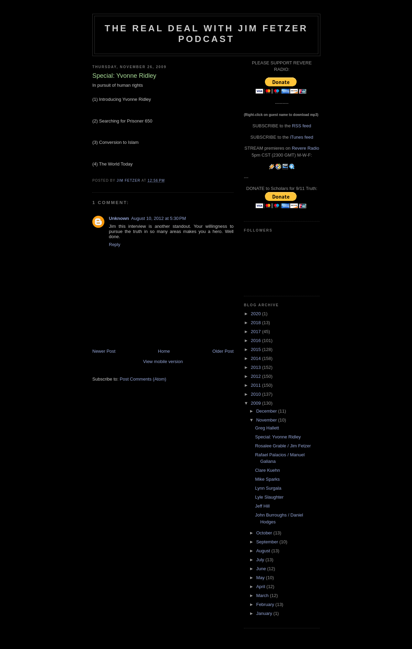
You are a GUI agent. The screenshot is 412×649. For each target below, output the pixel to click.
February (266, 604)
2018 (256, 322)
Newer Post (103, 351)
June (261, 568)
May (261, 577)
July (261, 559)
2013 (256, 367)
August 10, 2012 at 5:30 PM (158, 218)
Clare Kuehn (267, 470)
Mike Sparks (267, 479)
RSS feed (301, 125)
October (265, 532)
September (267, 541)
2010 (256, 394)
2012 (256, 376)
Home (164, 351)
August (263, 550)
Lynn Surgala (268, 488)
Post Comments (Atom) (143, 379)
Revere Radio (305, 148)
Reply (114, 244)
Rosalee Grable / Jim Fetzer (283, 445)
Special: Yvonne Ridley (278, 436)
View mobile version (163, 361)
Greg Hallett (267, 427)
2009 (256, 403)
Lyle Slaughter (269, 497)
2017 (256, 331)
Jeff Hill (262, 506)
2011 (256, 385)
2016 (256, 340)
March (263, 595)
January (265, 613)
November (267, 420)
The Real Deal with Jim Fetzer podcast (206, 33)
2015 (256, 349)
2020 (256, 313)
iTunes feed (301, 137)
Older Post (223, 351)
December (267, 411)
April (261, 586)
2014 (256, 358)
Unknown (119, 218)
